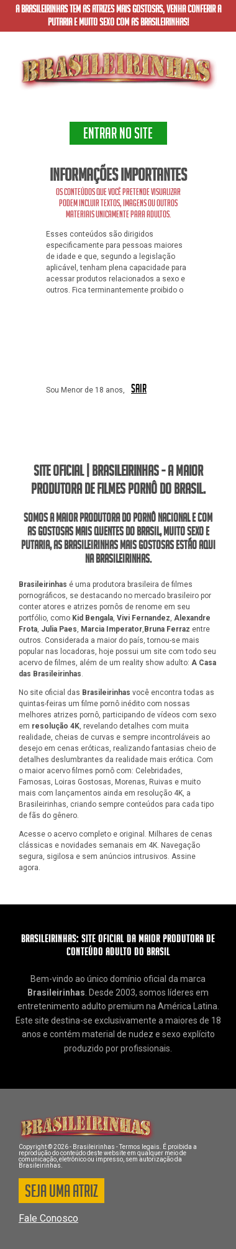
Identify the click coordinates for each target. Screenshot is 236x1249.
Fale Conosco (48, 1218)
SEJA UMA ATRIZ (61, 1193)
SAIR (139, 389)
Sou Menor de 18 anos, (85, 390)
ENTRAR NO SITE (118, 135)
